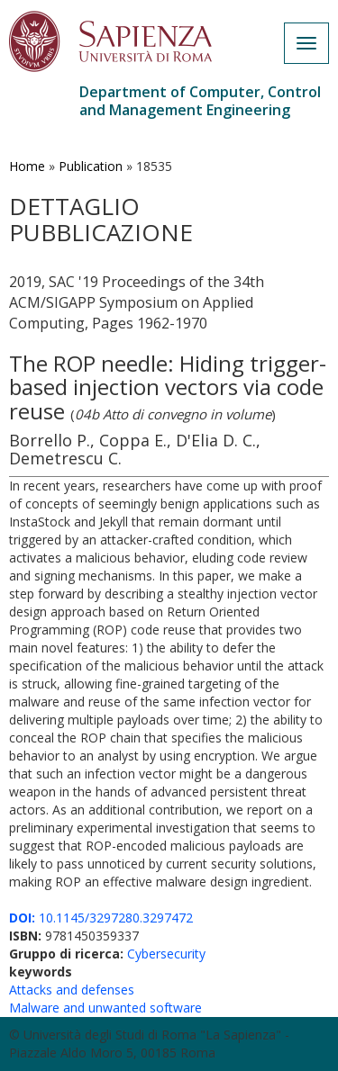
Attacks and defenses (71, 989)
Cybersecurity (166, 953)
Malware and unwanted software (105, 1007)
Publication (91, 166)
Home (27, 166)
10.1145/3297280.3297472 (101, 917)
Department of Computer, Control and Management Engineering (200, 101)
